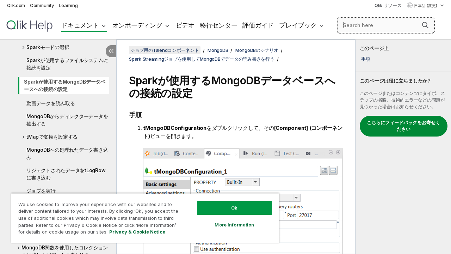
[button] (425, 25)
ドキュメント (80, 25)
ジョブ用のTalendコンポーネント (164, 50)
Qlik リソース (388, 5)
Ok (229, 202)
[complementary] (403, 147)
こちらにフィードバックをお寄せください (403, 126)
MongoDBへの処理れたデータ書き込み (67, 153)
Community (42, 5)
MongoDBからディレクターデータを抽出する (67, 120)
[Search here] (386, 25)
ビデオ (185, 25)
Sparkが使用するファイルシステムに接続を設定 (67, 64)
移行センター (218, 25)
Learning (68, 5)
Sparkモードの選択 (47, 47)
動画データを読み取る (50, 103)
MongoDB (218, 50)
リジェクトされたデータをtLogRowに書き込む (65, 174)
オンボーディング (137, 25)
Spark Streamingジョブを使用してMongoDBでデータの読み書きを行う (201, 59)
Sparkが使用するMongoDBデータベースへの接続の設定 (64, 85)
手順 (365, 59)
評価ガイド (258, 25)
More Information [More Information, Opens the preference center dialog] (229, 219)
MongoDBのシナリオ (256, 50)
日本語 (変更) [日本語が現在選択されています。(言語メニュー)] (426, 5)
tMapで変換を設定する (52, 137)
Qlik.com (16, 5)
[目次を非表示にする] (111, 51)
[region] (142, 215)
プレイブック (298, 25)
